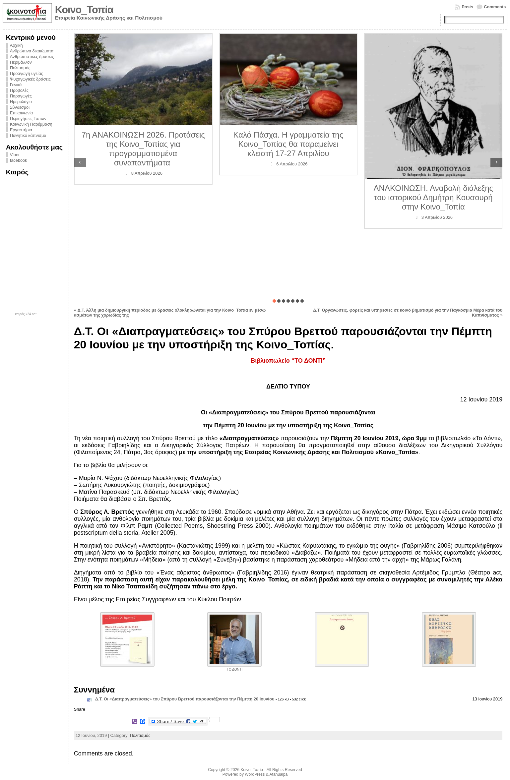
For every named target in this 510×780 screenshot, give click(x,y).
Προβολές (19, 90)
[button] (274, 301)
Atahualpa (278, 774)
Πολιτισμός (20, 67)
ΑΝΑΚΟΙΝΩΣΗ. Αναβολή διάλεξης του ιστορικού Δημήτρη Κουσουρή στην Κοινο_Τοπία (433, 197)
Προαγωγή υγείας (26, 73)
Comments (495, 6)
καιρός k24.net (25, 314)
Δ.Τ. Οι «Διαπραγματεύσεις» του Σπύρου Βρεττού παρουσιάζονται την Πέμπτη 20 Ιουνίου (185, 698)
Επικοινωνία (21, 112)
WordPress (255, 774)
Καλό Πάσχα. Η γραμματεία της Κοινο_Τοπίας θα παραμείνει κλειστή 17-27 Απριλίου (288, 144)
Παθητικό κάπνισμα (28, 135)
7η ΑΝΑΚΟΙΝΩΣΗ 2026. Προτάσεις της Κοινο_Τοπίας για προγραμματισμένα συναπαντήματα (143, 148)
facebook (18, 160)
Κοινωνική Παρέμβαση (31, 124)
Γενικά (16, 84)
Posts (467, 6)
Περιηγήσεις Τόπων (28, 118)
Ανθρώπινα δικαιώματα (31, 50)
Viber (15, 154)
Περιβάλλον (21, 62)
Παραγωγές (21, 95)
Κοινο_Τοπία (84, 10)
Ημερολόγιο (21, 101)
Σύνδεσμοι (20, 107)
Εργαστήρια (21, 129)
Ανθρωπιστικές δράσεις (32, 56)
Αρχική (16, 45)
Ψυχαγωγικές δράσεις (30, 79)
